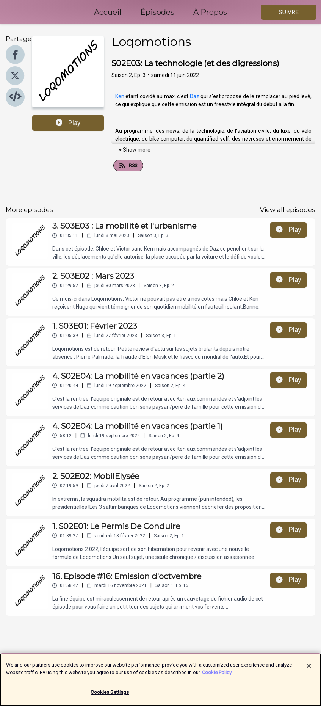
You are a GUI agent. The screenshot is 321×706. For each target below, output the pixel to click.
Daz (195, 96)
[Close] (309, 670)
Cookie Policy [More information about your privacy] (217, 676)
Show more (133, 150)
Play (68, 123)
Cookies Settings (110, 697)
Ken (120, 96)
